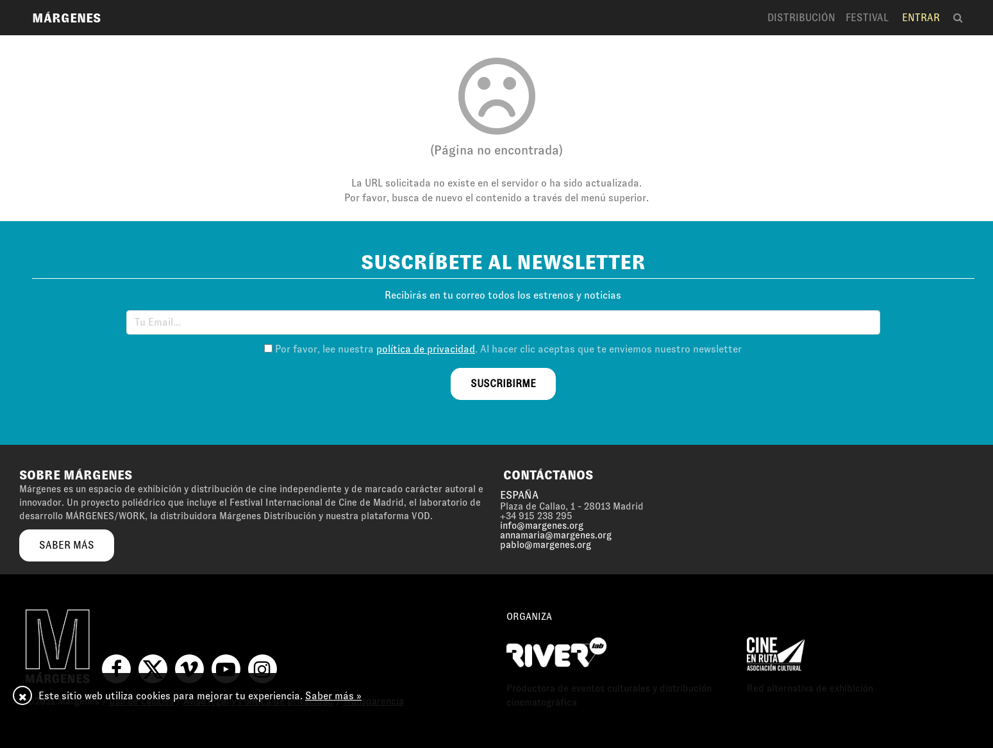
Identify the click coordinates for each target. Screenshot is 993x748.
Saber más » (333, 695)
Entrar (921, 17)
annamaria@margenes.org (556, 535)
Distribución (801, 17)
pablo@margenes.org (545, 545)
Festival (867, 17)
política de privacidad (425, 349)
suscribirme (503, 383)
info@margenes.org (541, 525)
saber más (66, 545)
